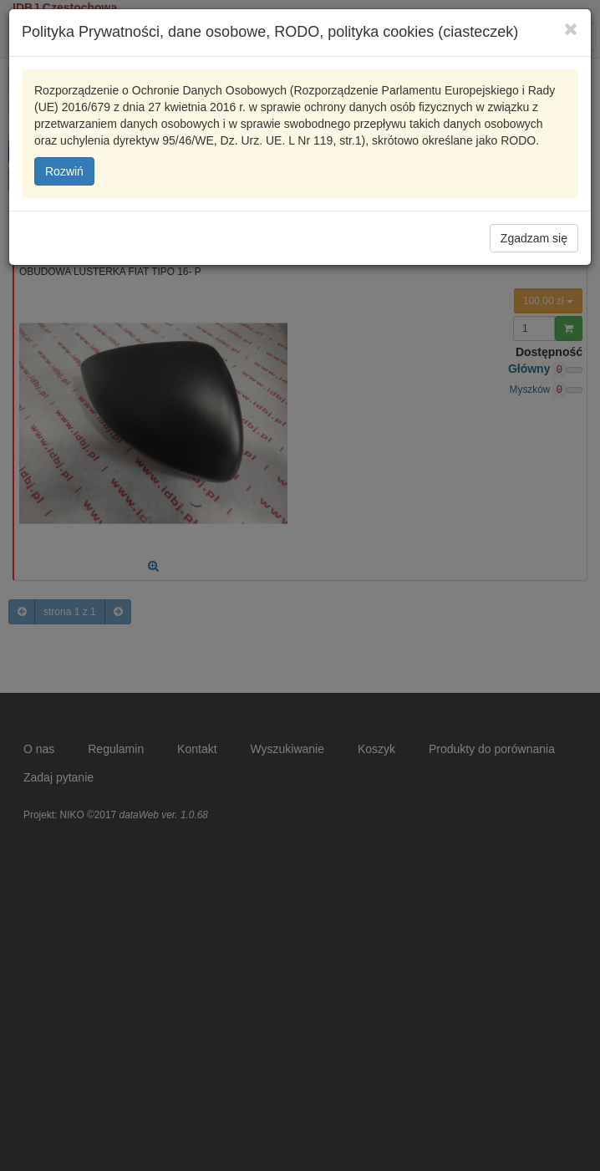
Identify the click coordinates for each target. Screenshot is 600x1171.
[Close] (571, 29)
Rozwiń (64, 171)
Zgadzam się (534, 238)
